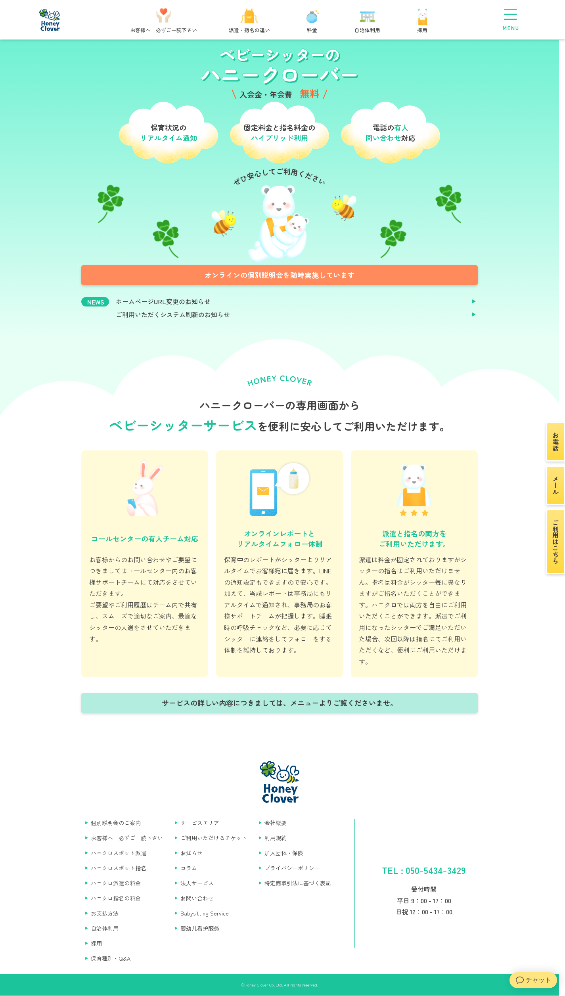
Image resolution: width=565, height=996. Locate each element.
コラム (188, 868)
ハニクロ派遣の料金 (116, 883)
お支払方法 (105, 913)
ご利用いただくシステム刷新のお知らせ (173, 314)
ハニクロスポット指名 (118, 868)
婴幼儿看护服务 (199, 928)
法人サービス (197, 883)
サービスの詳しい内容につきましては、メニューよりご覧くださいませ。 (279, 702)
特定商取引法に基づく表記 (297, 883)
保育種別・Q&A (110, 958)
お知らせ (191, 853)
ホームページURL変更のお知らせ (163, 301)
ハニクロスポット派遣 (118, 853)
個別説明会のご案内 (116, 823)
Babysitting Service (204, 913)
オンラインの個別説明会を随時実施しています (279, 275)
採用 (96, 943)
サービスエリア (199, 823)
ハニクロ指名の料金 (116, 898)
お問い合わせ (197, 898)
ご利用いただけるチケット (213, 838)
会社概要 (275, 823)
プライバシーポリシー (292, 868)
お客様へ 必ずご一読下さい (127, 838)
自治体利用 (105, 928)
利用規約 (275, 838)
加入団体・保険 (283, 853)
